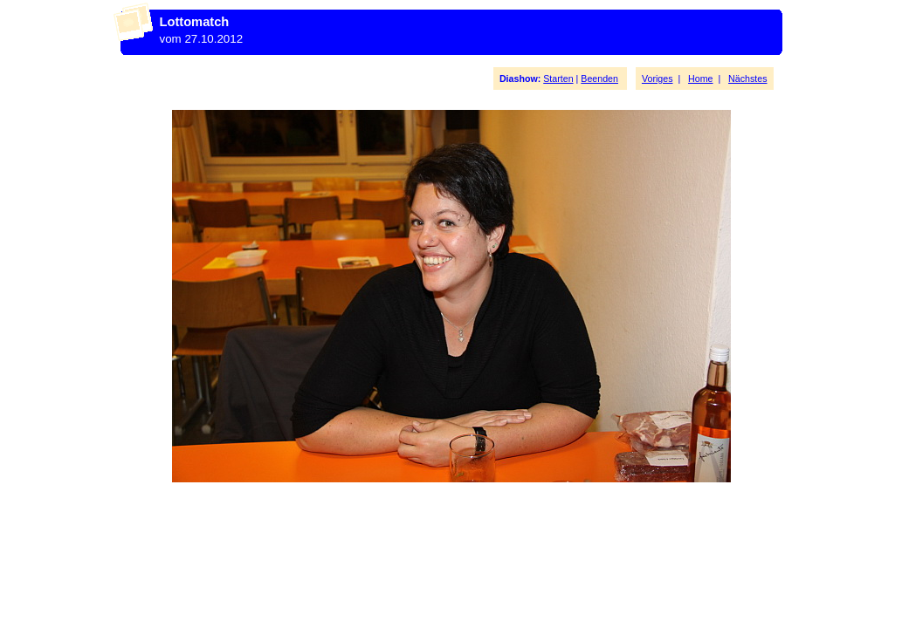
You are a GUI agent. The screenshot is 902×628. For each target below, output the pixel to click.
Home (700, 78)
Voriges (657, 78)
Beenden (599, 78)
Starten (558, 78)
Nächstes (747, 78)
